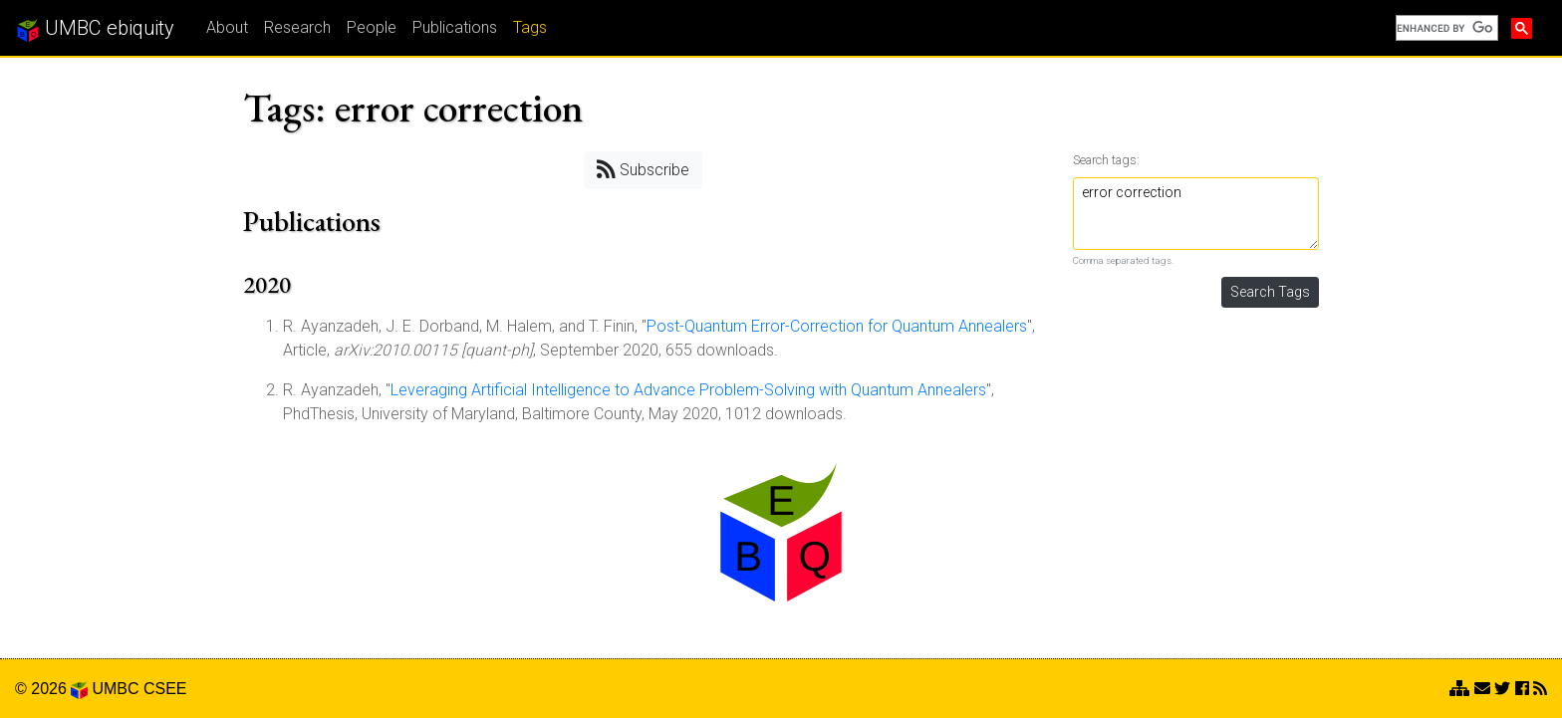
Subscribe (643, 168)
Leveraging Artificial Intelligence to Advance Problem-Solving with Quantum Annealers (688, 389)
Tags (530, 27)
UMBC (115, 688)
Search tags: (1106, 159)
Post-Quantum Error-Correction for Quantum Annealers (837, 326)
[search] (1445, 28)
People (371, 27)
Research (297, 27)
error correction (1196, 213)
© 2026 (51, 688)
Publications (454, 27)
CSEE (165, 688)
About (227, 27)
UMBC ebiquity (95, 29)
